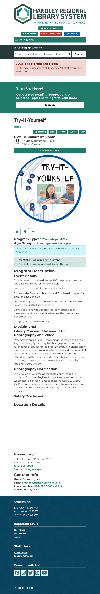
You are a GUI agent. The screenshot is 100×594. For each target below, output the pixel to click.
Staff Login (21, 552)
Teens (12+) (65, 243)
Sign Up (50, 105)
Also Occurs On (50, 150)
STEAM (63, 239)
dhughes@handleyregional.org (41, 482)
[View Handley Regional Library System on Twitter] (31, 573)
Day (82, 132)
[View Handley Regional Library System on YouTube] (44, 573)
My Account (72, 33)
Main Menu (24, 40)
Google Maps (33, 469)
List (52, 132)
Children (39, 243)
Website (37, 47)
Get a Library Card (51, 33)
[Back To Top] (50, 588)
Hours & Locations (50, 28)
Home (17, 126)
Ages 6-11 (51, 243)
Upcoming (40, 132)
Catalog (22, 47)
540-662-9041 (31, 514)
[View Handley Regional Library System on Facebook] (17, 573)
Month (61, 132)
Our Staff (19, 530)
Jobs (17, 537)
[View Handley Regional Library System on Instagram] (23, 573)
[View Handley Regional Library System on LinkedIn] (37, 573)
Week (73, 132)
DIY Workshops (49, 239)
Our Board (20, 533)
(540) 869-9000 (23, 466)
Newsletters (29, 33)
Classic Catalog (23, 556)
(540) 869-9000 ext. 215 (48, 486)
